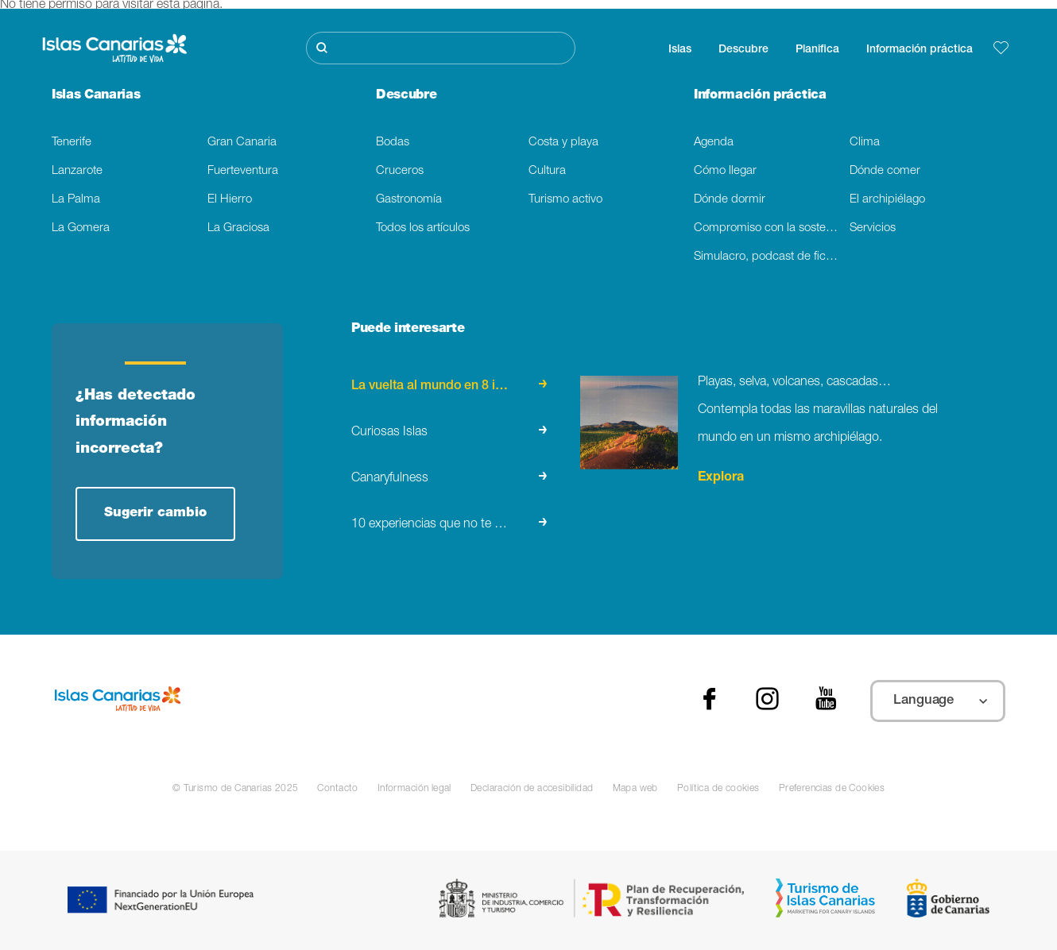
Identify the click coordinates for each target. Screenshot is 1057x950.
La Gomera (81, 228)
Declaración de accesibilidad (532, 789)
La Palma (76, 200)
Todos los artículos (423, 228)
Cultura (547, 171)
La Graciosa (238, 228)
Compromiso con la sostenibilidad (772, 228)
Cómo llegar (725, 171)
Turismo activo (565, 200)
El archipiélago (887, 200)
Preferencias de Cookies (832, 789)
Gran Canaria (242, 143)
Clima (865, 143)
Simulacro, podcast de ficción (770, 257)
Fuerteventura (242, 171)
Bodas (392, 143)
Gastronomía (409, 200)
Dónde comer (885, 171)
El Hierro (229, 200)
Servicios (873, 228)
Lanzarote (77, 171)
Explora (721, 478)
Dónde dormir (729, 200)
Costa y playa (563, 143)
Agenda (714, 143)
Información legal (414, 789)
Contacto (337, 789)
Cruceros (400, 171)
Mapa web (635, 789)
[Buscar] (440, 48)
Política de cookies (718, 789)
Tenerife (71, 143)
